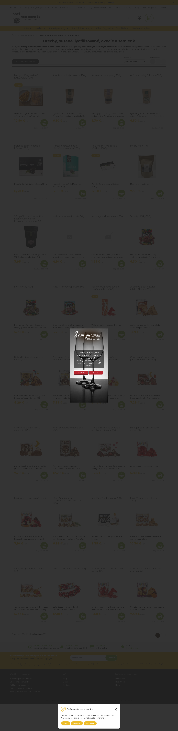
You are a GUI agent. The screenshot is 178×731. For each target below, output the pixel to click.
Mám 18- (95, 373)
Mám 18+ (81, 373)
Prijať (66, 723)
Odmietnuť (90, 723)
